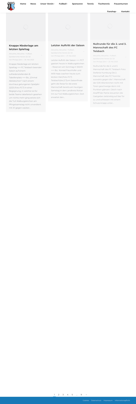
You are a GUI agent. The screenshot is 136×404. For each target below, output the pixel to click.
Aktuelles (12, 54)
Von (16, 60)
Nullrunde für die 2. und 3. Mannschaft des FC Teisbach (109, 47)
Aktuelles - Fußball (24, 54)
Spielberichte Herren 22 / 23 (19, 57)
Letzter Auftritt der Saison (67, 45)
